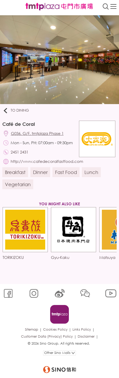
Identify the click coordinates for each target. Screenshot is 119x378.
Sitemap (31, 329)
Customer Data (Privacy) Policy (47, 336)
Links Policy (81, 329)
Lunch (91, 172)
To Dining (16, 110)
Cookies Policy (55, 329)
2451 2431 (19, 152)
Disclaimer (86, 336)
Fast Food (66, 172)
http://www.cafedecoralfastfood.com (47, 161)
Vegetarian (18, 184)
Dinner (40, 172)
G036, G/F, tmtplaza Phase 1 (37, 133)
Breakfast (15, 172)
